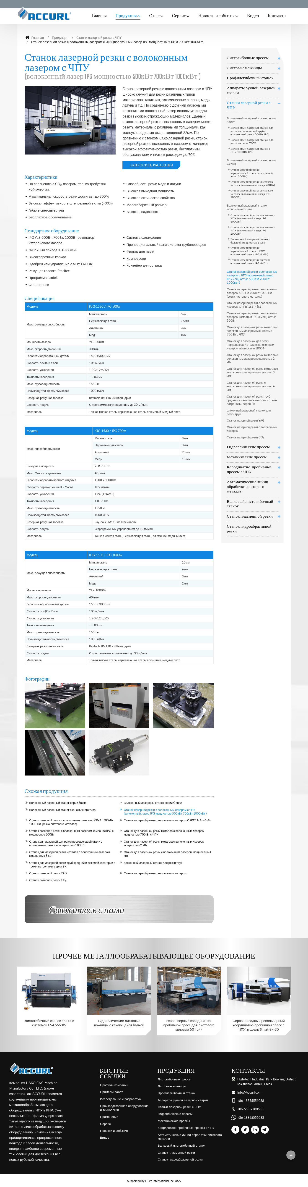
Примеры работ (111, 1092)
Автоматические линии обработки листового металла (247, 487)
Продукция (60, 37)
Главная (99, 16)
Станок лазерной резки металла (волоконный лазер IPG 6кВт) (250, 261)
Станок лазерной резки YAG (48, 873)
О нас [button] (154, 16)
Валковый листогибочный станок (250, 504)
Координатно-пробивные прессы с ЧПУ (249, 469)
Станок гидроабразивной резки (249, 529)
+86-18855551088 (250, 1101)
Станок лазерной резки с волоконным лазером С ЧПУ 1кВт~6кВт (167, 820)
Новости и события (114, 1130)
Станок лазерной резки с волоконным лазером (155, 873)
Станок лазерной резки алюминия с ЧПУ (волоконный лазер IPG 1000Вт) (252, 218)
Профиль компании (114, 1085)
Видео (253, 16)
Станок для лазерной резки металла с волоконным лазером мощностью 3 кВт (69, 853)
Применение (109, 1117)
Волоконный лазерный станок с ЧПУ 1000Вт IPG (250, 150)
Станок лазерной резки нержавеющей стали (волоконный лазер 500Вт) (251, 173)
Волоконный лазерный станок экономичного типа (62, 810)
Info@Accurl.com (249, 1092)
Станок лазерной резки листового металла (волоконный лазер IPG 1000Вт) (251, 194)
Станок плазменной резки (250, 516)
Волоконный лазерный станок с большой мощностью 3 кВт (250, 240)
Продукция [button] (126, 16)
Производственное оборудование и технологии (124, 1108)
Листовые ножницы (244, 68)
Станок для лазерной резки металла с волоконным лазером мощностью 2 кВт (164, 843)
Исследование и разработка (120, 1099)
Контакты (277, 16)
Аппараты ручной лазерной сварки (251, 90)
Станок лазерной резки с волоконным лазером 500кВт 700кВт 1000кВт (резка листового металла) (71, 822)
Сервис (105, 1124)
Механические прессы (247, 457)
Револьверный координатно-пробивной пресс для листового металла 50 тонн (188, 1025)
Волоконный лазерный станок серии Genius (153, 802)
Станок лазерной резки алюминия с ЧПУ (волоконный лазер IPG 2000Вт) (252, 230)
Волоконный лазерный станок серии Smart (57, 802)
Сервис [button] (179, 16)
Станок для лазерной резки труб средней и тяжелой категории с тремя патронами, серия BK (72, 864)
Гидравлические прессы (248, 447)
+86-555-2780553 (250, 1109)
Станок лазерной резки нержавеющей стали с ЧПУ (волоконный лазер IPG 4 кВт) (249, 251)
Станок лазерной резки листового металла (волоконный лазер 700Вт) (252, 183)
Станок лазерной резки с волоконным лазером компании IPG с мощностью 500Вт (71, 832)
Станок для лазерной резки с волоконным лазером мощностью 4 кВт (167, 853)
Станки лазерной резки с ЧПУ (99, 37)
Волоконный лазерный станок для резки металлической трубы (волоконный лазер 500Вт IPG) (251, 131)
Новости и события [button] (216, 16)
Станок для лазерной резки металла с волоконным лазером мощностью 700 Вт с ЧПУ (164, 832)
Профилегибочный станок (250, 78)
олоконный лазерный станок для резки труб (153, 863)
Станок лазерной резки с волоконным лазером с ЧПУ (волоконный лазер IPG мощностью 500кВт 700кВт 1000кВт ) (165, 811)
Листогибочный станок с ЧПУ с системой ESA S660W (49, 1023)
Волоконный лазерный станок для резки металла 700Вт (251, 141)
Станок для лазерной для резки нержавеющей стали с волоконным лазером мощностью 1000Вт (65, 843)
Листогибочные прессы (248, 58)
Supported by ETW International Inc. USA (154, 1181)
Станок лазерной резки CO (48, 880)
